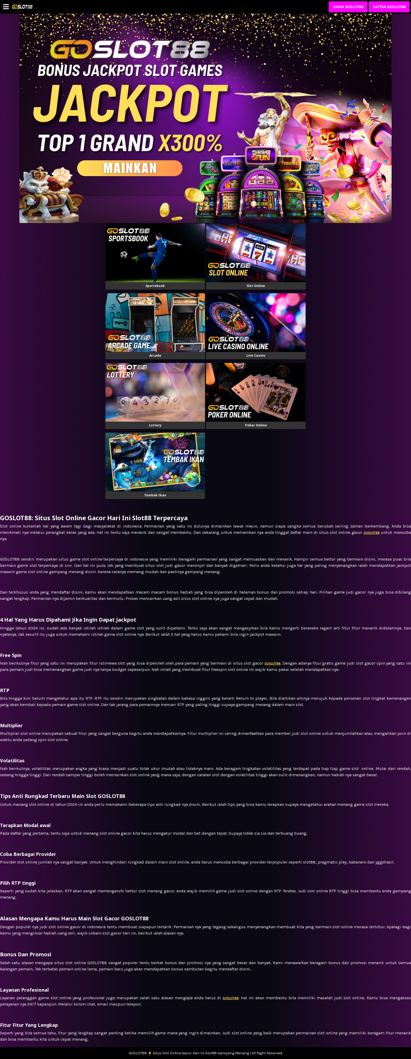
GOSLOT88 (231, 998)
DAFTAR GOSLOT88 (389, 6)
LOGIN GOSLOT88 (348, 6)
